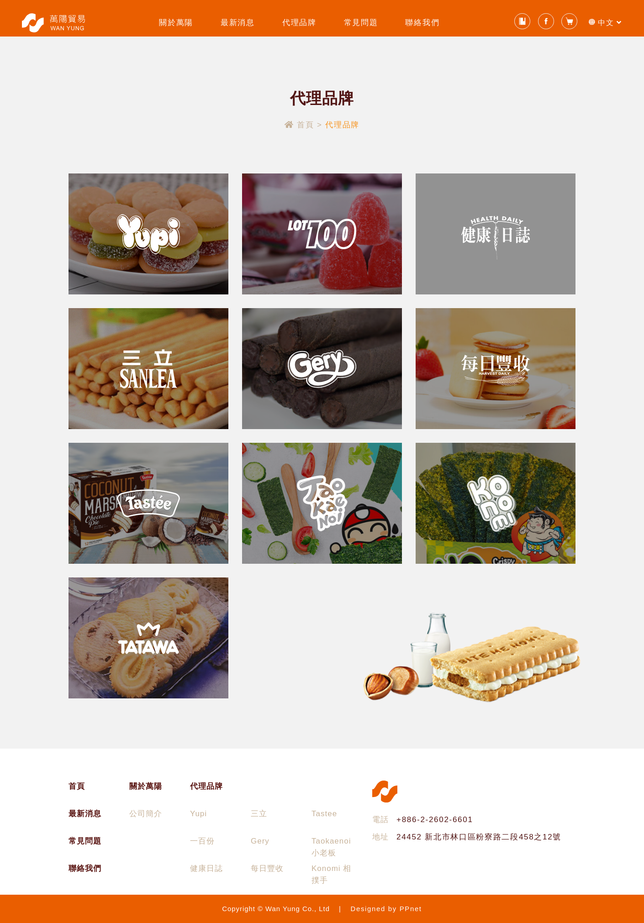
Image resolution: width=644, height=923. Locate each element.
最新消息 (238, 22)
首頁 (301, 125)
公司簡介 (145, 813)
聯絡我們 (422, 22)
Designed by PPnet (386, 909)
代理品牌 (299, 22)
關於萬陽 (176, 22)
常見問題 (361, 22)
